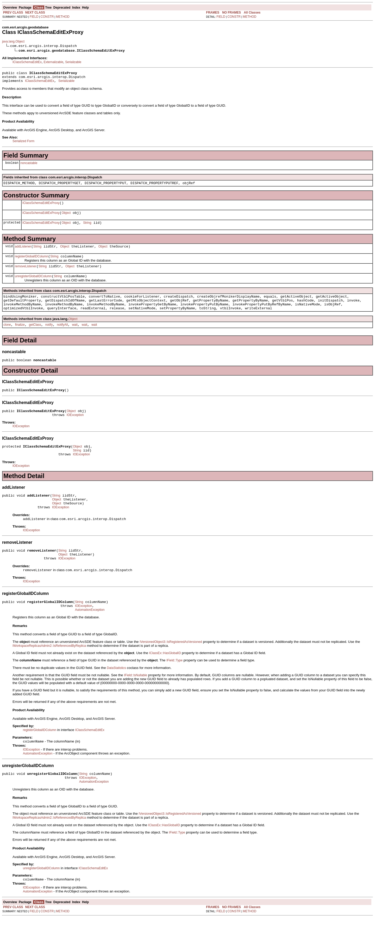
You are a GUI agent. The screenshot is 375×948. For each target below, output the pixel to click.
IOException (75, 430)
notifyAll (62, 337)
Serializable (73, 62)
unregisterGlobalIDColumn (33, 285)
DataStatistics (116, 695)
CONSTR (47, 17)
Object (66, 217)
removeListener (25, 274)
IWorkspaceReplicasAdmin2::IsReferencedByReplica (49, 672)
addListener (23, 253)
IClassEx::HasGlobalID (165, 680)
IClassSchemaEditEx (27, 62)
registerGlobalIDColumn (31, 263)
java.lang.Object (13, 41)
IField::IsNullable (135, 702)
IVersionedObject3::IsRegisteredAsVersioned (171, 669)
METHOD (63, 17)
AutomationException (89, 636)
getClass (35, 337)
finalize (20, 337)
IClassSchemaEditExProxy (41, 207)
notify (49, 337)
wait (74, 337)
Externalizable (53, 62)
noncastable (29, 165)
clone (7, 337)
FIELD (34, 17)
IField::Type (174, 687)
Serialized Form (23, 143)
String (87, 228)
